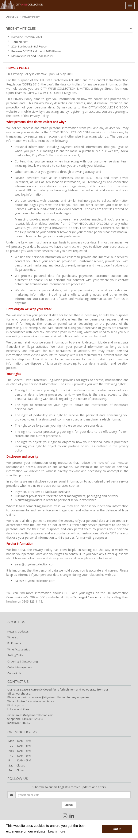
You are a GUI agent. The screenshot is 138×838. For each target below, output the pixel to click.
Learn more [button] (56, 831)
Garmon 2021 (19, 42)
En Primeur (14, 643)
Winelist (12, 637)
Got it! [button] (117, 829)
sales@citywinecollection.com (34, 715)
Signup (69, 805)
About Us (12, 17)
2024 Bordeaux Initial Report (29, 46)
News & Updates (18, 631)
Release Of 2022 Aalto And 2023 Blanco (36, 51)
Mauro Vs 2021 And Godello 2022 (32, 56)
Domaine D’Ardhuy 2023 (26, 37)
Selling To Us (15, 655)
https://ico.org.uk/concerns (83, 597)
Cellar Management (19, 667)
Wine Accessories (18, 649)
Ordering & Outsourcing (22, 661)
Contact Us (14, 673)
